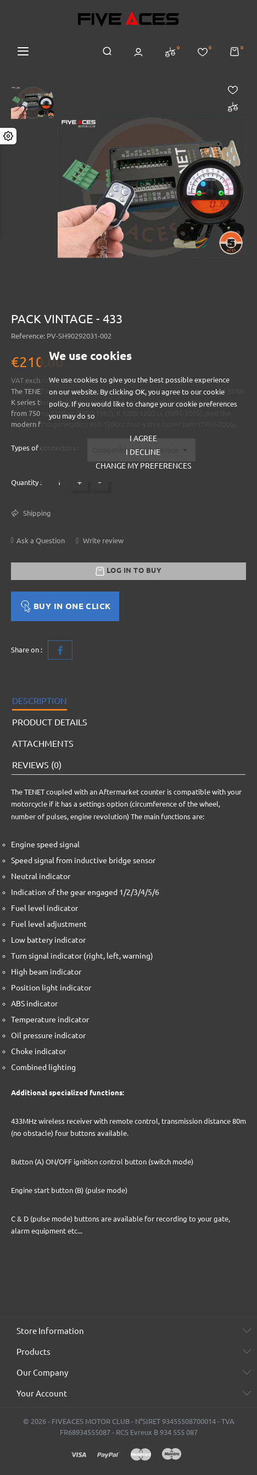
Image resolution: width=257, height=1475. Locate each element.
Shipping (36, 513)
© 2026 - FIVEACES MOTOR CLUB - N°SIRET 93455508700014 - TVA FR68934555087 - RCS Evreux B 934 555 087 (128, 1426)
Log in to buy (128, 571)
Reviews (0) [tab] (37, 765)
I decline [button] (143, 452)
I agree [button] (143, 438)
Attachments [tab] (43, 743)
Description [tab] (39, 701)
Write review (102, 540)
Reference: (28, 336)
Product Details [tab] (49, 722)
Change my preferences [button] (143, 465)
